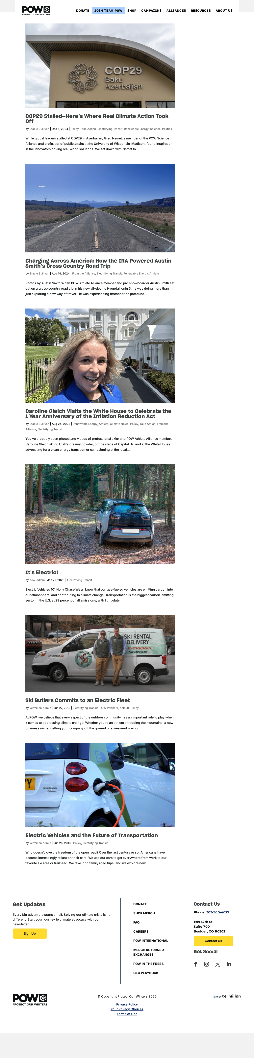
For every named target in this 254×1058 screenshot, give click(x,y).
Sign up (30, 933)
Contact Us (213, 941)
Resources (201, 10)
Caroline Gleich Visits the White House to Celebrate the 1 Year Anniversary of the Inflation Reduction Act (98, 414)
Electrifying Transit (109, 128)
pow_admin (37, 580)
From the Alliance (83, 273)
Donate (82, 10)
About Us (224, 10)
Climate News (119, 423)
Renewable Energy (136, 128)
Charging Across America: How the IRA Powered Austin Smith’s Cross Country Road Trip (98, 263)
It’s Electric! (41, 572)
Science (155, 128)
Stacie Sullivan (39, 128)
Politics (167, 128)
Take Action (88, 128)
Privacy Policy (127, 1004)
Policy (75, 128)
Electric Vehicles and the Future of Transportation (91, 835)
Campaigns (151, 10)
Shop (132, 10)
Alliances (176, 10)
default (124, 708)
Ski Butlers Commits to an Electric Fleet (77, 700)
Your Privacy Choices (127, 1009)
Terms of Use (127, 1014)
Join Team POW (108, 10)
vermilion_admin (40, 708)
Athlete (154, 273)
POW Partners (108, 708)
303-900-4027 (217, 912)
